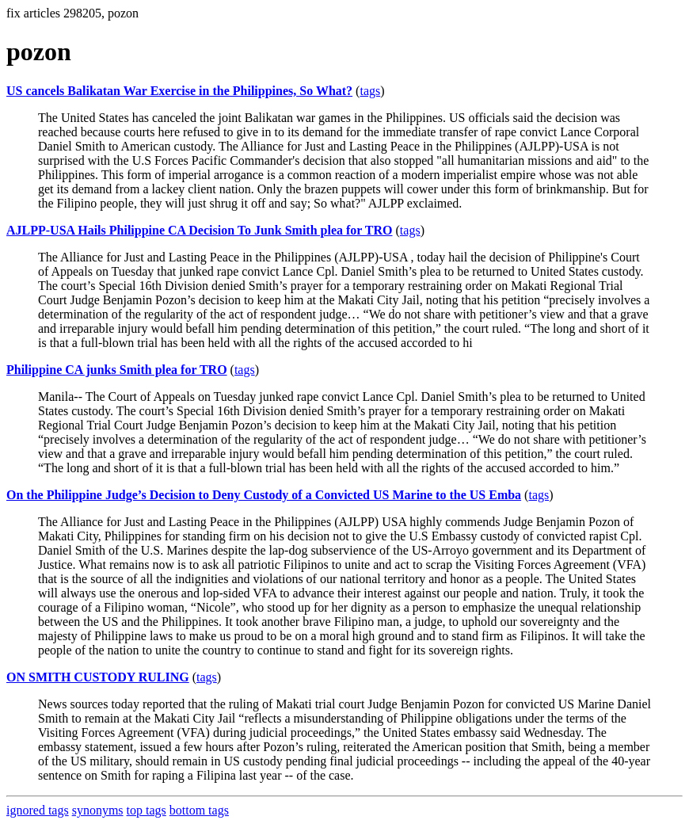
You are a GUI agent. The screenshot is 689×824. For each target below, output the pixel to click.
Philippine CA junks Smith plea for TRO (116, 369)
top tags (146, 810)
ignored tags (37, 810)
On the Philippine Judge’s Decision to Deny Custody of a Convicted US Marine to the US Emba (263, 495)
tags (370, 90)
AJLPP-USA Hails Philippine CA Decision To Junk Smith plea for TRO (199, 230)
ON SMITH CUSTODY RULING (97, 677)
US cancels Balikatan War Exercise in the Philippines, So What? (179, 90)
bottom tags (199, 810)
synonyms (98, 810)
